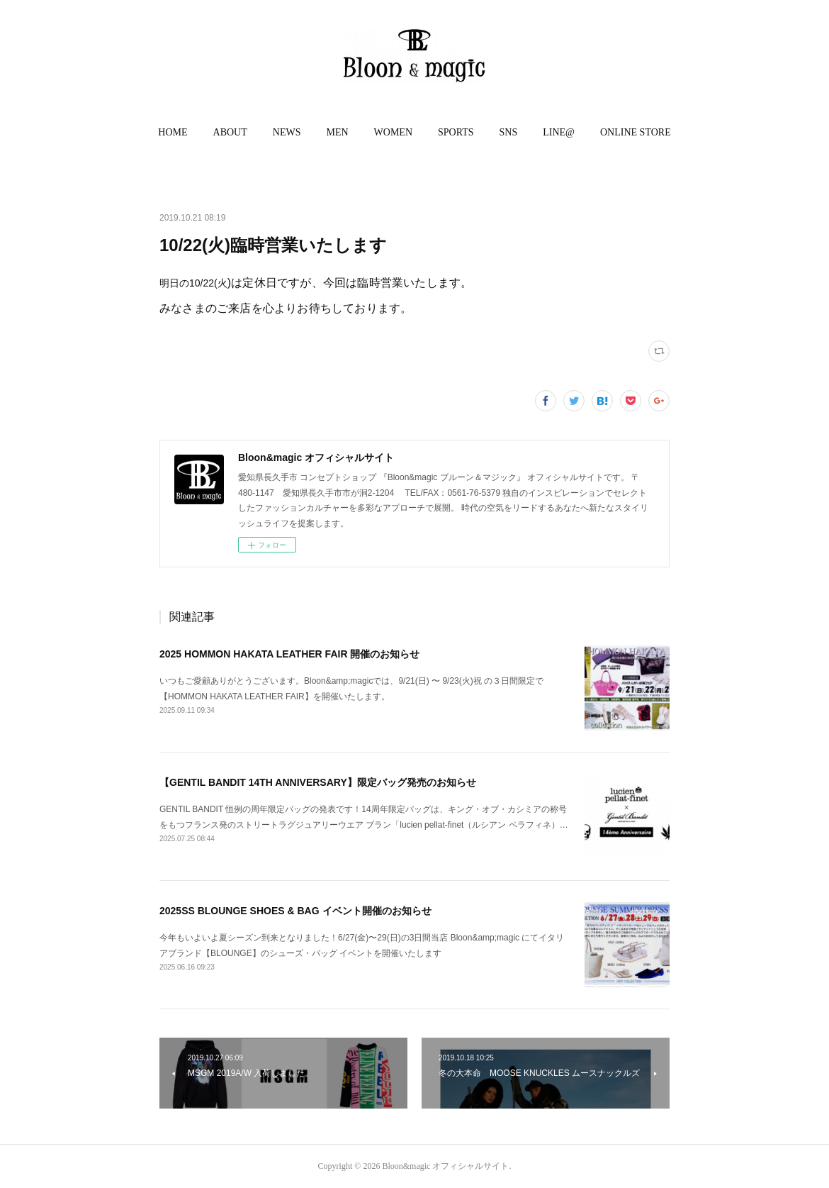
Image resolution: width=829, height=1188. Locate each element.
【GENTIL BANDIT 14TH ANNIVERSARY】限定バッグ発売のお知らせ (317, 782)
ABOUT (230, 132)
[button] (172, 132)
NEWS (287, 132)
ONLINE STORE (635, 132)
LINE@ (559, 132)
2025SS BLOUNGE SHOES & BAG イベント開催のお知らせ (295, 910)
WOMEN (393, 132)
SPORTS (456, 132)
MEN (337, 132)
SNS (509, 132)
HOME (172, 132)
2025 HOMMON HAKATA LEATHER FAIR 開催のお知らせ (289, 654)
